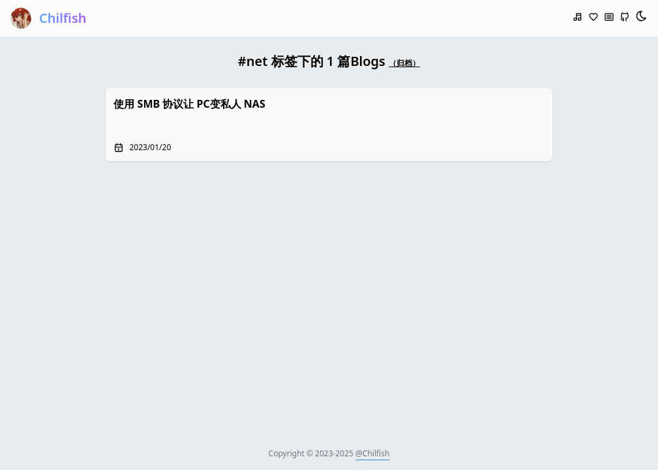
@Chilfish (372, 453)
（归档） (404, 63)
